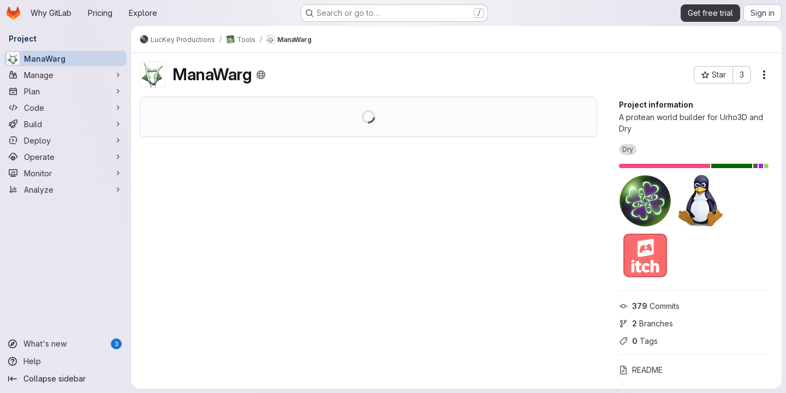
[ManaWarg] (65, 58)
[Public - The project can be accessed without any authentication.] (261, 74)
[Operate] (65, 156)
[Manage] (65, 74)
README (641, 369)
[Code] (65, 107)
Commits (649, 306)
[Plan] (65, 91)
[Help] (65, 361)
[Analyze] (65, 189)
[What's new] (65, 344)
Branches (646, 323)
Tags (638, 341)
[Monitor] (65, 173)
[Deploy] (65, 140)
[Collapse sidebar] (65, 378)
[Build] (65, 124)
